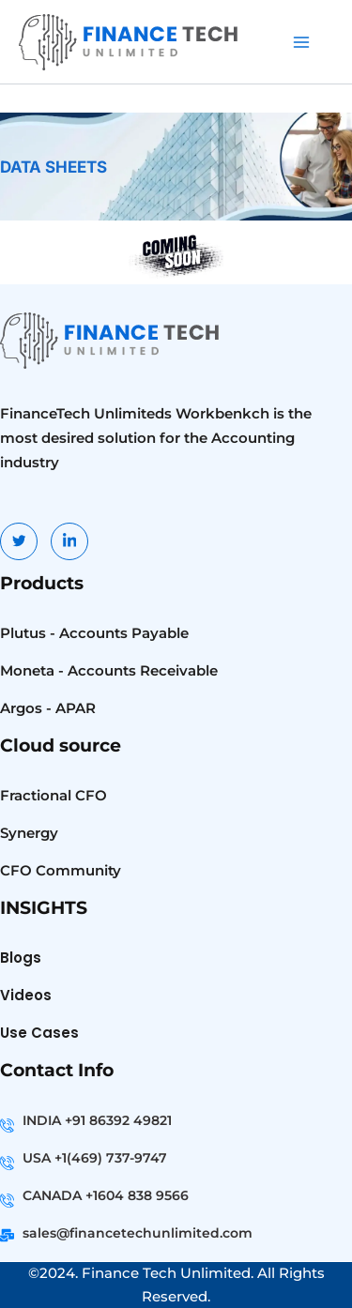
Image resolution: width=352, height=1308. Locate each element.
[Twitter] (19, 541)
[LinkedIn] (69, 541)
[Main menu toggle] (301, 42)
